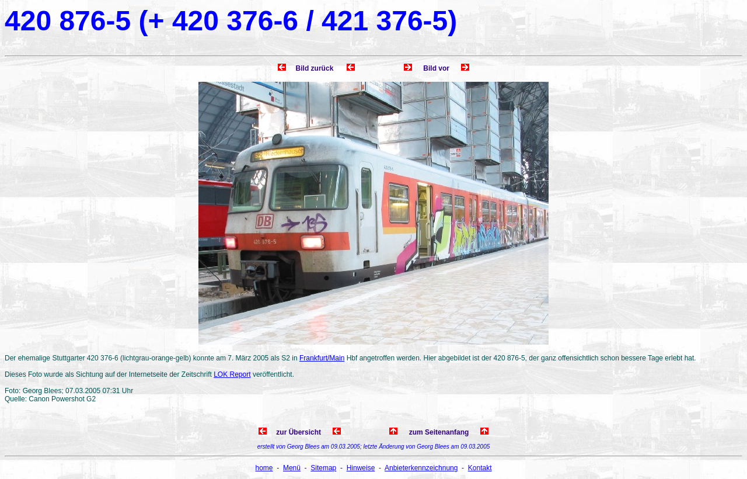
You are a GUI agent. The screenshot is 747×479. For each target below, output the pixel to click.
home (264, 468)
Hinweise (361, 468)
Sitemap (323, 468)
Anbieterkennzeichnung (421, 468)
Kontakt (480, 468)
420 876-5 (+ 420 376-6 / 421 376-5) (231, 20)
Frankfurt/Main (321, 358)
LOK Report (232, 374)
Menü (292, 468)
